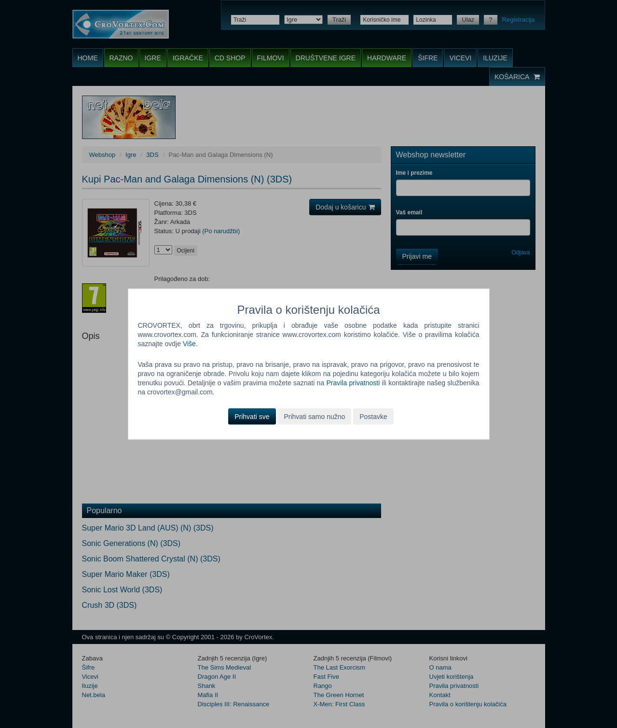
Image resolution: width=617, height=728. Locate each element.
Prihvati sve (251, 416)
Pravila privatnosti (353, 383)
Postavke (373, 416)
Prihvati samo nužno (314, 416)
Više (189, 344)
